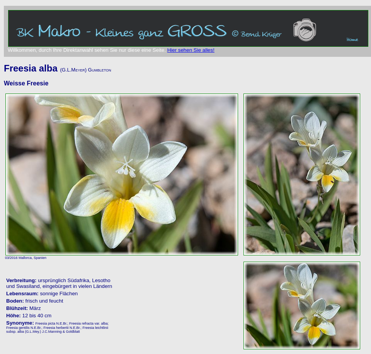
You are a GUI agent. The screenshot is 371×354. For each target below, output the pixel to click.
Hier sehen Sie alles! (190, 50)
